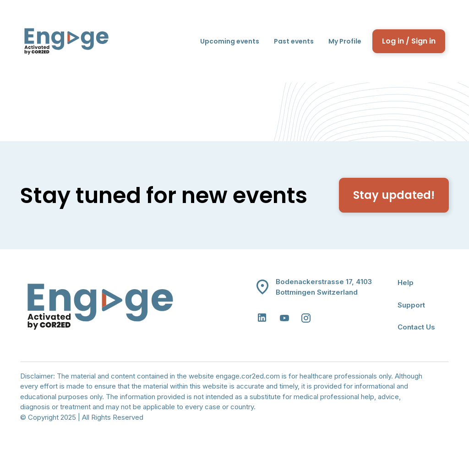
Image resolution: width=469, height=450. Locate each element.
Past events (294, 41)
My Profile (344, 41)
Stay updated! (394, 195)
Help (406, 282)
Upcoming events (229, 41)
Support (411, 305)
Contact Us (416, 327)
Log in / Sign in (409, 41)
